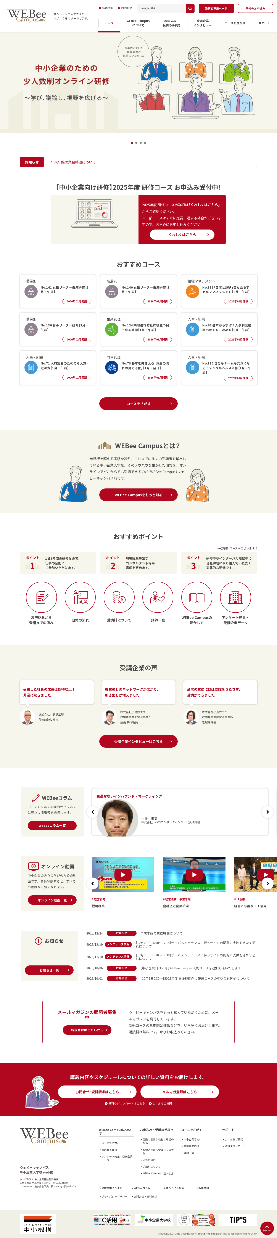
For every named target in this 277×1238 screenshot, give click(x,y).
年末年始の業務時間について (73, 162)
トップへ (267, 1228)
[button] (268, 812)
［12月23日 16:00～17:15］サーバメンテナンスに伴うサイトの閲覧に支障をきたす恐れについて (196, 944)
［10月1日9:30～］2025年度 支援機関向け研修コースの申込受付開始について (195, 978)
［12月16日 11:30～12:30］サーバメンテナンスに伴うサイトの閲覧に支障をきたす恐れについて (196, 957)
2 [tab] (136, 143)
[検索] (160, 8)
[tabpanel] (138, 82)
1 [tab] (132, 143)
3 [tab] (141, 143)
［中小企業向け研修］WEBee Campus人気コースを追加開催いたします (190, 968)
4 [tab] (145, 143)
